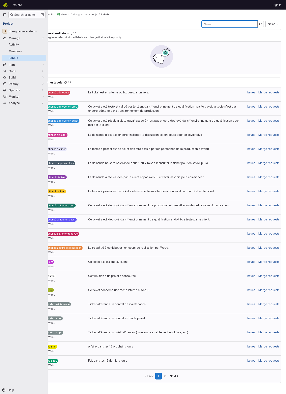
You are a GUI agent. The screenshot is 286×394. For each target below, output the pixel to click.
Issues (251, 92)
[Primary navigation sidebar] (5, 15)
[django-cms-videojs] (24, 31)
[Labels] (24, 58)
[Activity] (24, 44)
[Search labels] (230, 24)
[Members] (24, 51)
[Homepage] (5, 5)
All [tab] (56, 24)
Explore (17, 5)
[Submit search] (260, 24)
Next (179, 376)
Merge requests (268, 92)
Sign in (277, 5)
